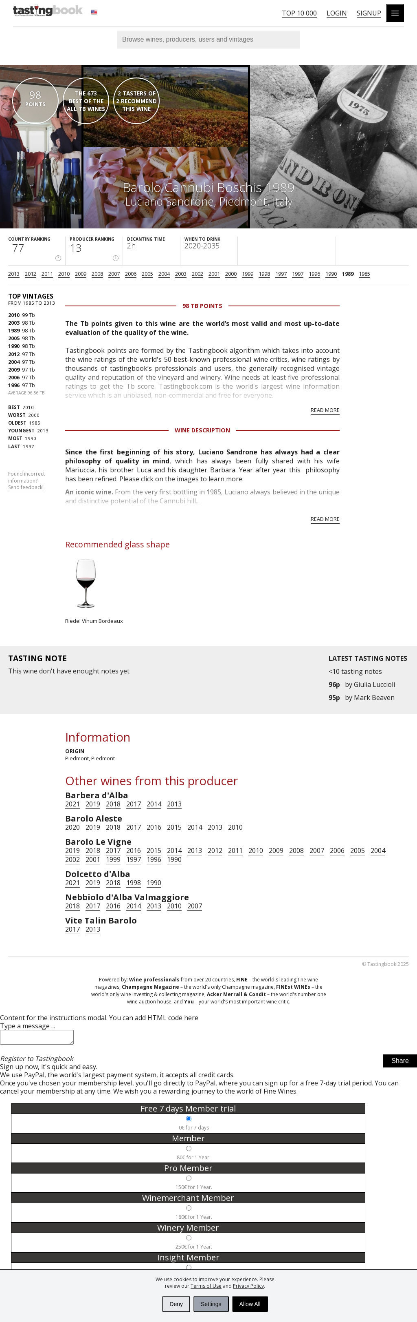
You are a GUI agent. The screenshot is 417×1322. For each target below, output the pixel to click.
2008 (97, 273)
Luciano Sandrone (169, 201)
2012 (30, 273)
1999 (247, 273)
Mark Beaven (374, 697)
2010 (64, 273)
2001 (214, 273)
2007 (114, 273)
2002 (197, 273)
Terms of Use (206, 1285)
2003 (181, 273)
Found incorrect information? (26, 481)
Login (337, 13)
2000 (231, 273)
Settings (211, 1304)
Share (400, 1063)
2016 (154, 827)
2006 (130, 273)
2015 (174, 827)
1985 (364, 273)
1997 (281, 273)
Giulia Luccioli (374, 684)
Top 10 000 (299, 13)
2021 (72, 803)
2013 (14, 273)
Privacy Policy (248, 1285)
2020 (72, 827)
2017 (133, 803)
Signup (369, 13)
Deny (176, 1304)
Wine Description (202, 430)
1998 (264, 273)
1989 (347, 273)
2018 (113, 803)
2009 (80, 273)
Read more (325, 410)
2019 (93, 803)
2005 (147, 273)
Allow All (250, 1304)
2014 (154, 803)
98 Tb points (202, 306)
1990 (331, 273)
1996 (314, 273)
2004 (164, 273)
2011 (47, 273)
